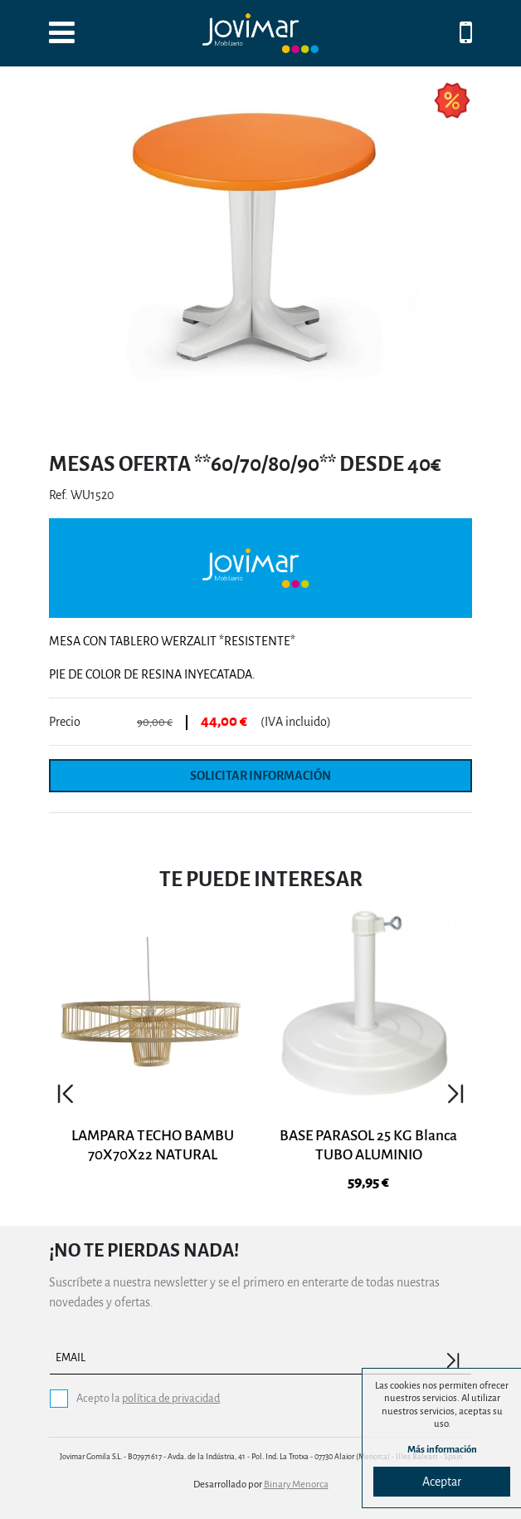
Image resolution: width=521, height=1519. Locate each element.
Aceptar (441, 1481)
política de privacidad (171, 1398)
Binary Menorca (296, 1484)
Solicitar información (260, 775)
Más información (442, 1449)
